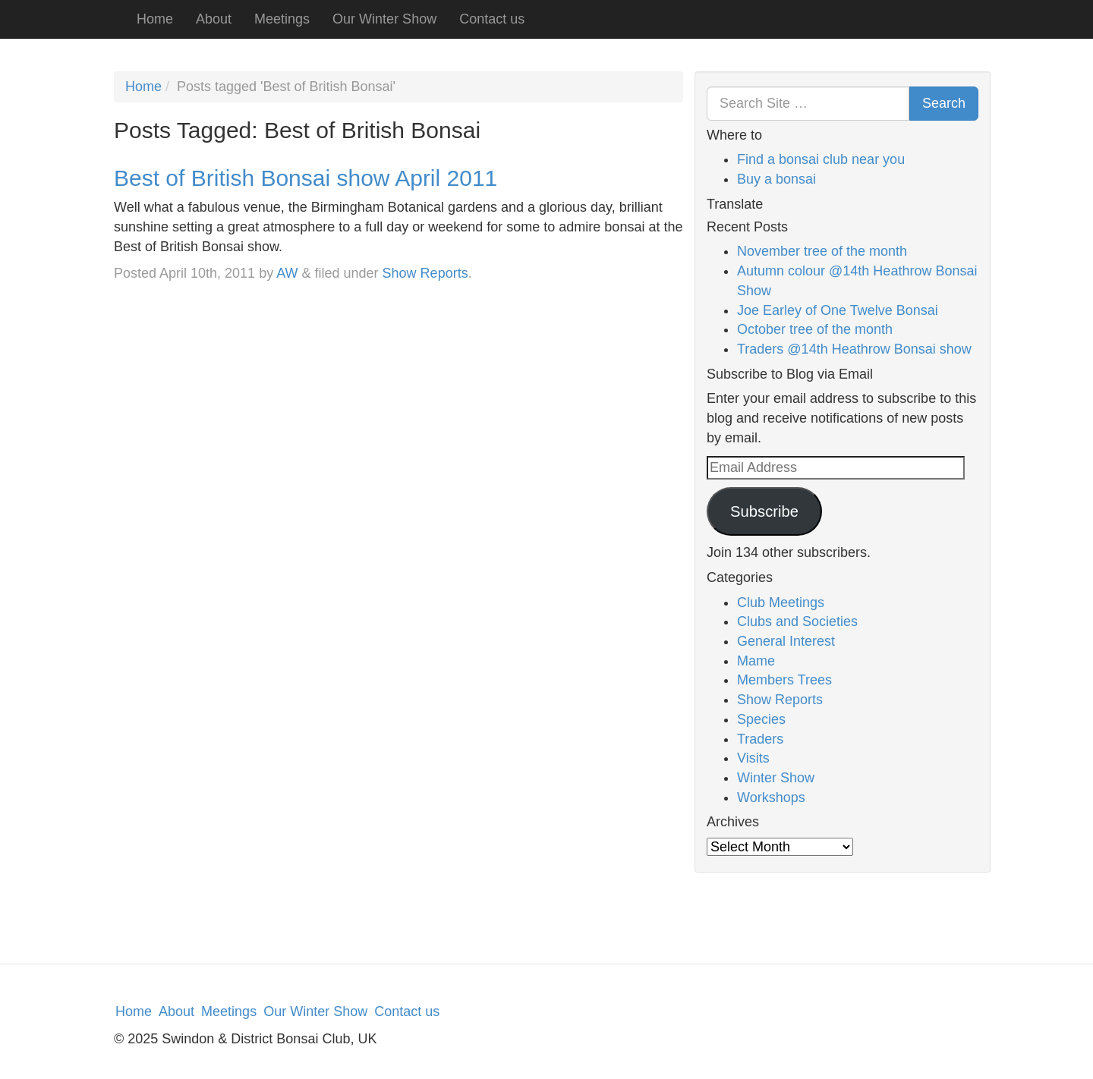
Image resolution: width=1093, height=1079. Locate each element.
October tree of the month (815, 329)
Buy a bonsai (776, 179)
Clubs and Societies (797, 621)
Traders (760, 739)
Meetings (282, 19)
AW (287, 273)
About (214, 19)
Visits (753, 758)
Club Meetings (780, 602)
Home (155, 19)
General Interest (786, 641)
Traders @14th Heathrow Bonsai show (854, 349)
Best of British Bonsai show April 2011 (305, 177)
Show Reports (425, 273)
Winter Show (775, 777)
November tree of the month (822, 251)
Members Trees (784, 679)
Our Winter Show (384, 19)
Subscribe (764, 511)
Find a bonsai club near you (821, 159)
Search (943, 103)
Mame (756, 660)
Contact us (491, 19)
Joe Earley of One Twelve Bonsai (837, 310)
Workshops (771, 797)
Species (761, 719)
